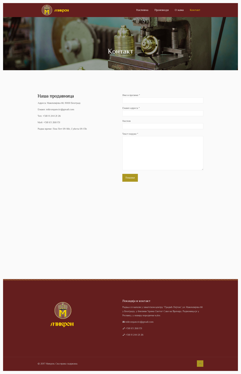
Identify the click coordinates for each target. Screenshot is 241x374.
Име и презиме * (162, 98)
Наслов (162, 124)
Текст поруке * (162, 151)
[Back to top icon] (200, 363)
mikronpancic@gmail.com (139, 322)
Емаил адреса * (162, 111)
